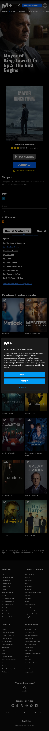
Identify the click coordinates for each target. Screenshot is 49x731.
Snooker (4, 666)
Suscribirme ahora (32, 5)
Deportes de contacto (9, 660)
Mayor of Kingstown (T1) (17, 231)
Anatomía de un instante (33, 592)
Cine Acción (6, 586)
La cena (27, 577)
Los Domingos (29, 574)
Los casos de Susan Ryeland (33, 454)
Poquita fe (28, 599)
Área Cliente (29, 638)
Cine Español (6, 580)
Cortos (4, 589)
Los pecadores (29, 580)
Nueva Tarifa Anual (31, 663)
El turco (27, 595)
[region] (24, 365)
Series (5, 11)
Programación (29, 672)
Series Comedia (7, 608)
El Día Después (7, 641)
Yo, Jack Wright (8, 453)
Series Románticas (8, 602)
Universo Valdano (7, 644)
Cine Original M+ (7, 577)
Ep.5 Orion (7, 259)
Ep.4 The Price (8, 255)
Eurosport (5, 663)
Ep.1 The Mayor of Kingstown (14, 243)
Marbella (27, 602)
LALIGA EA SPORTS (8, 635)
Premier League (7, 638)
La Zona (5, 535)
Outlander (28, 589)
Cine (13, 11)
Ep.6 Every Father (10, 262)
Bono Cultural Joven (31, 635)
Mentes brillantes (32, 334)
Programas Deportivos (32, 614)
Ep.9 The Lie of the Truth (12, 274)
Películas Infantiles (8, 592)
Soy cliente (24, 156)
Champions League (8, 632)
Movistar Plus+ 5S (30, 644)
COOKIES (43, 713)
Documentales (6, 614)
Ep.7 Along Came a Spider (13, 266)
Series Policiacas (7, 605)
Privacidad (33, 713)
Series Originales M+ (8, 599)
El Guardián (7, 495)
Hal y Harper (30, 535)
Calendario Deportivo (9, 669)
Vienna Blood (7, 413)
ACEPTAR (24, 381)
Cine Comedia (6, 583)
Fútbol (22, 11)
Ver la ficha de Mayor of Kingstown (25, 235)
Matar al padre (31, 495)
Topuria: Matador (7, 657)
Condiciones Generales (32, 641)
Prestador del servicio (11, 713)
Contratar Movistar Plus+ (33, 654)
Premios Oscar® (30, 605)
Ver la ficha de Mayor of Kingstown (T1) (17, 284)
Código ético (29, 647)
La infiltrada (28, 586)
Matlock (5, 334)
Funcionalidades (30, 632)
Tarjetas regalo (29, 666)
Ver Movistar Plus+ (30, 629)
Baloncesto (34, 11)
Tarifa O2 (28, 660)
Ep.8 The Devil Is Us (10, 270)
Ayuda (24, 689)
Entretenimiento (7, 617)
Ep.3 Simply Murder (10, 251)
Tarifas (27, 657)
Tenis (3, 650)
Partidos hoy (6, 672)
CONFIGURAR (24, 388)
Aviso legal (24, 713)
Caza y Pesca (29, 617)
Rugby (4, 654)
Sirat (26, 583)
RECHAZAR (24, 374)
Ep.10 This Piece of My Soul (13, 278)
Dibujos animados (30, 611)
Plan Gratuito (29, 650)
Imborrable (30, 413)
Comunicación (29, 669)
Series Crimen (6, 611)
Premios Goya (29, 608)
